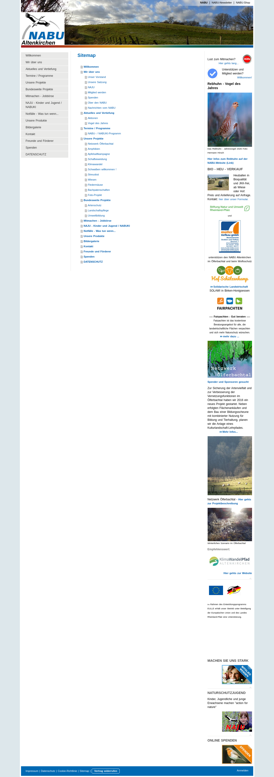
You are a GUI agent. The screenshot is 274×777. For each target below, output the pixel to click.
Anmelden (243, 770)
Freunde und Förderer (97, 251)
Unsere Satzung (97, 82)
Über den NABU (97, 102)
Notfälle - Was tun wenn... (100, 231)
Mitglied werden (97, 92)
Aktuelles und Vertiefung (99, 112)
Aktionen (93, 118)
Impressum (32, 771)
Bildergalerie (91, 241)
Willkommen (91, 66)
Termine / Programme (97, 128)
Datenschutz (48, 771)
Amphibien (94, 148)
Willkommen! (244, 77)
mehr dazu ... (231, 336)
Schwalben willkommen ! (102, 169)
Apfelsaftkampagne (99, 154)
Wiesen (92, 179)
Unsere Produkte (94, 236)
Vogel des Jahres (98, 123)
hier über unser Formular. (234, 199)
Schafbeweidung (97, 159)
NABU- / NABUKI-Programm (104, 133)
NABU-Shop (243, 2)
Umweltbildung (96, 215)
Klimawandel (95, 164)
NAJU (91, 87)
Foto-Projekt (95, 195)
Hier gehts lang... (228, 63)
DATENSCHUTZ (93, 261)
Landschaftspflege (98, 210)
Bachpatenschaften (99, 189)
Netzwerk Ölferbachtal (100, 143)
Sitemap (84, 771)
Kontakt (88, 246)
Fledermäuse (95, 184)
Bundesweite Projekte (97, 200)
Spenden (93, 97)
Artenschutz (94, 205)
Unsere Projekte (94, 138)
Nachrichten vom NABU (101, 107)
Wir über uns (92, 71)
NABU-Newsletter (222, 2)
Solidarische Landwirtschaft (231, 286)
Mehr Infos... (230, 431)
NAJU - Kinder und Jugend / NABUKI (107, 225)
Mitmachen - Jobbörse (98, 220)
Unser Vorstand (97, 77)
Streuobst (93, 174)
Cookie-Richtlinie (67, 771)
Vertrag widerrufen (105, 771)
